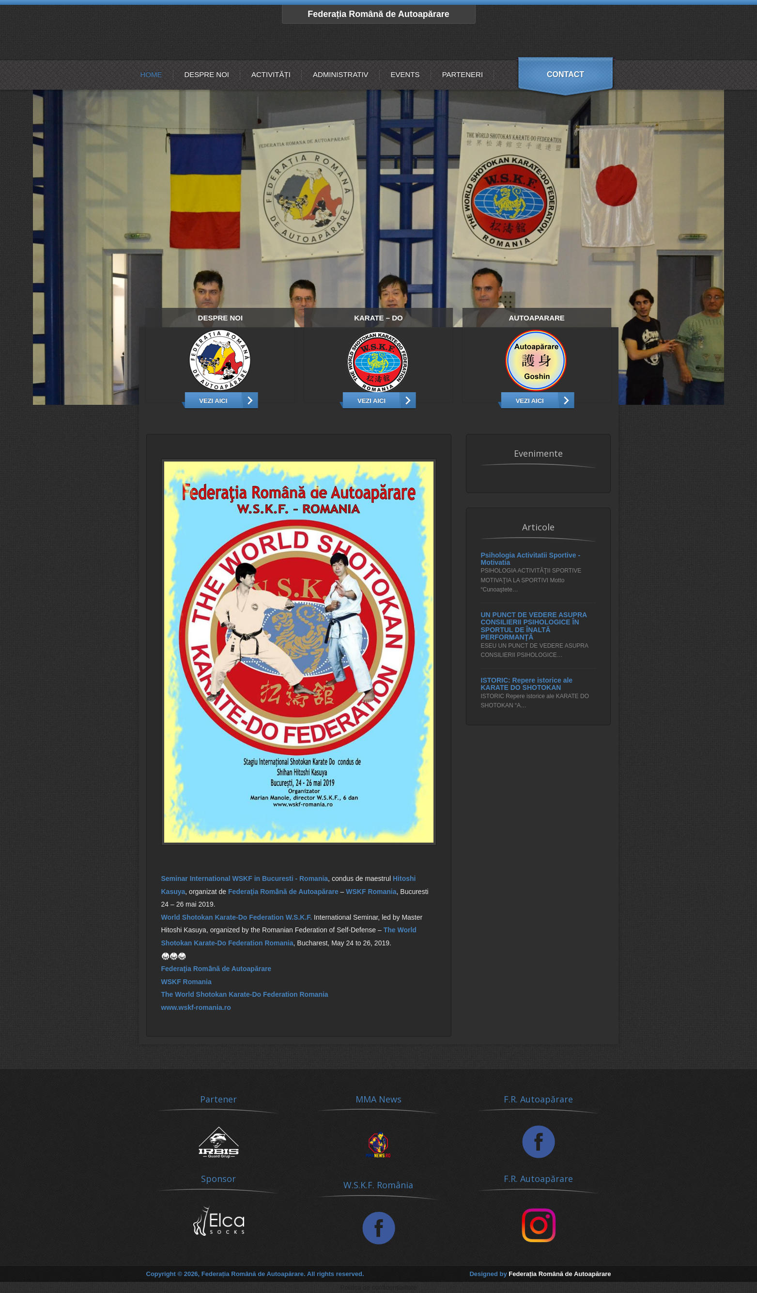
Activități (271, 74)
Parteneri (462, 74)
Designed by (540, 1273)
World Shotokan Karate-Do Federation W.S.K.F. (236, 917)
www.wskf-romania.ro (196, 1007)
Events (405, 74)
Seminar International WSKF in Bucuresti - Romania (244, 878)
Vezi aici (213, 400)
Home (151, 74)
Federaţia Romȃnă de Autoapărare (283, 891)
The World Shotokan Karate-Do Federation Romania (244, 994)
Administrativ (341, 74)
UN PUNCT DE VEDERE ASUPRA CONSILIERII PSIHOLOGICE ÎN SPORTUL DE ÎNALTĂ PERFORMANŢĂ (534, 626)
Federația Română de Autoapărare (378, 14)
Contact (565, 74)
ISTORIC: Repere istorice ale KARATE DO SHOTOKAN (527, 684)
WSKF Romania (371, 891)
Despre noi (207, 74)
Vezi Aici (371, 400)
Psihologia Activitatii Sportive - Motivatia (531, 559)
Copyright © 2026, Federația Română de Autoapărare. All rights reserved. (255, 1273)
